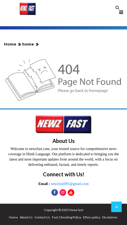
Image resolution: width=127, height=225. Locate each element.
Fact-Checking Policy (66, 217)
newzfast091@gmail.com (69, 184)
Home (10, 44)
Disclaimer (110, 217)
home (28, 44)
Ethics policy (91, 217)
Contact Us (42, 217)
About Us (26, 217)
